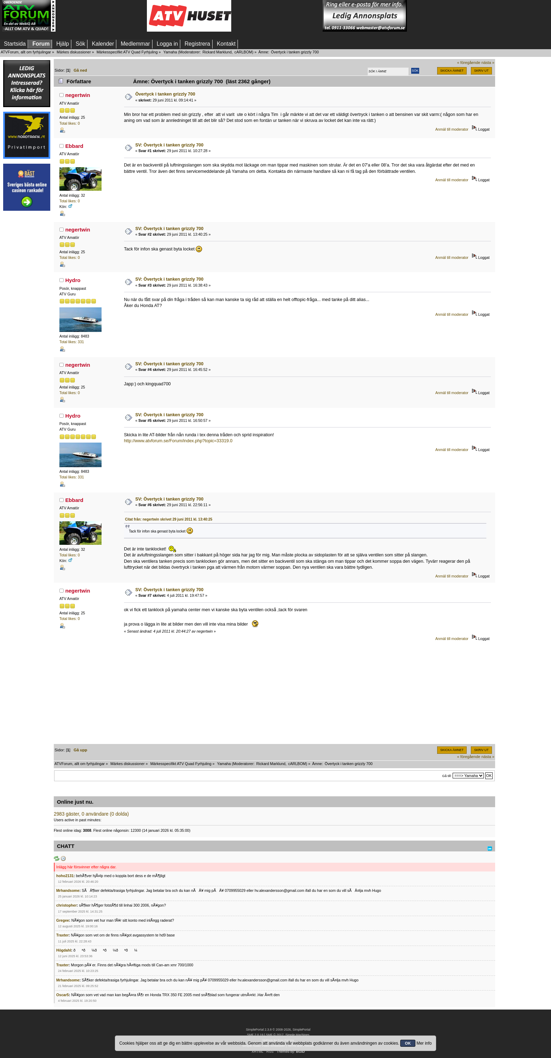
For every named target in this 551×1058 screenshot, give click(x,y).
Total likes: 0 (69, 123)
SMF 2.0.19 (255, 1035)
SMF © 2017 (274, 1035)
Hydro (72, 280)
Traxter (62, 935)
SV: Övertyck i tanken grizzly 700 (169, 145)
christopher (66, 905)
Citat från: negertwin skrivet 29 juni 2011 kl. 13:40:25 (168, 519)
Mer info (424, 1043)
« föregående (468, 62)
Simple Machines (297, 1035)
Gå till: (447, 776)
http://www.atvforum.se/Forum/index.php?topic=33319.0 (178, 440)
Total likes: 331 (71, 342)
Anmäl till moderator (451, 129)
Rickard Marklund (217, 52)
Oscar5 (62, 995)
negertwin (77, 95)
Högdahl (63, 950)
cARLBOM (243, 52)
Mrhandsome (67, 890)
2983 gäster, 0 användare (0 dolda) (91, 814)
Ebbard (74, 146)
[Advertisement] (101, 16)
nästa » (487, 62)
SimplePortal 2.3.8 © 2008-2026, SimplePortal (278, 1029)
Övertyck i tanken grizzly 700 (165, 94)
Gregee (62, 920)
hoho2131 (64, 876)
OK (408, 1043)
